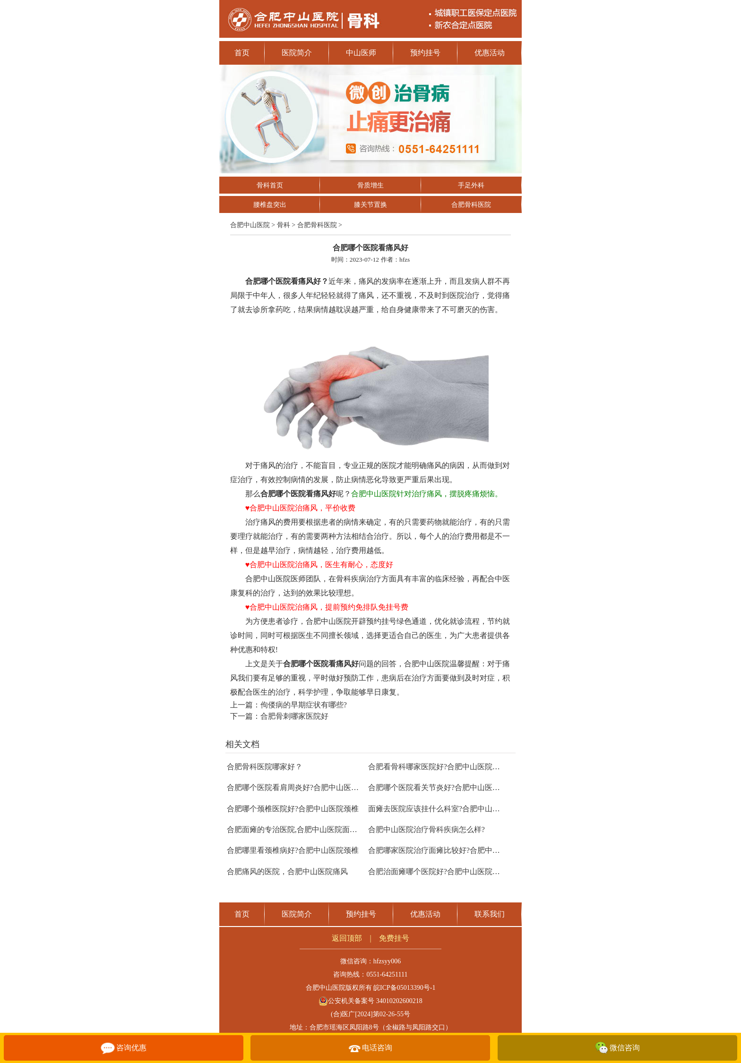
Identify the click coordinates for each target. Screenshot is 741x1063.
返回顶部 (347, 938)
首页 (242, 53)
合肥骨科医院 (471, 204)
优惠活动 (489, 53)
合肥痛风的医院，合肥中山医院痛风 (287, 871)
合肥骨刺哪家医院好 (294, 716)
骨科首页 (270, 185)
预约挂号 (425, 53)
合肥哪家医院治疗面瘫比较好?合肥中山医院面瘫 (449, 850)
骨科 (283, 225)
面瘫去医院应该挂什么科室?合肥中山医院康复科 (449, 809)
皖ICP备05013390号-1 (404, 987)
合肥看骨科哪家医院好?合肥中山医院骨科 (438, 767)
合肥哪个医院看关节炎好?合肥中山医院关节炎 (445, 787)
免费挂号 (394, 938)
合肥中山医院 (250, 225)
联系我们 (489, 914)
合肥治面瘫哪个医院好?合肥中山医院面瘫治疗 (445, 871)
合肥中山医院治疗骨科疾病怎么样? (426, 829)
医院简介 (297, 53)
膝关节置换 (370, 204)
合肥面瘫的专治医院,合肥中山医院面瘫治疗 (299, 829)
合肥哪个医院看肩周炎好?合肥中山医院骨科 (300, 787)
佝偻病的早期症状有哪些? (303, 705)
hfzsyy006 (387, 961)
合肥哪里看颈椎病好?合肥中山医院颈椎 (293, 850)
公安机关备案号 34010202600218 (370, 1000)
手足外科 (471, 185)
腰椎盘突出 (269, 204)
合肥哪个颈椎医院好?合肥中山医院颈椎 (293, 809)
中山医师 (361, 53)
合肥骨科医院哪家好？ (264, 767)
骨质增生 (370, 185)
